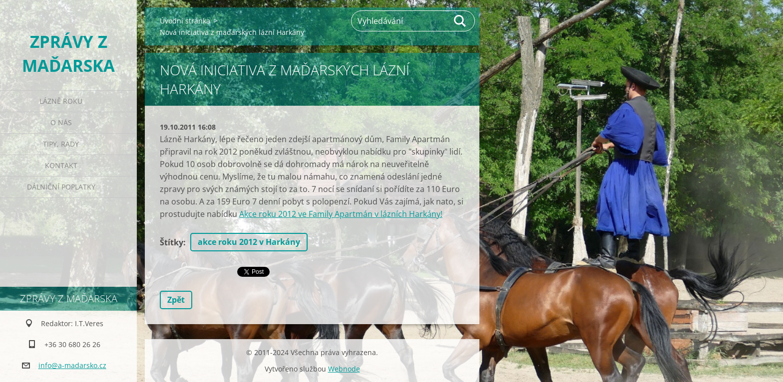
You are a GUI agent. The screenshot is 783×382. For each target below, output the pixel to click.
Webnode (344, 369)
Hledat (460, 20)
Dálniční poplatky (61, 186)
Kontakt (61, 165)
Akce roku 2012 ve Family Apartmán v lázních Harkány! (340, 213)
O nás (61, 122)
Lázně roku (60, 101)
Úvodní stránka (185, 20)
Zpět (176, 299)
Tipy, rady (61, 144)
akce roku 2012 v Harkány (249, 241)
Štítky (171, 242)
